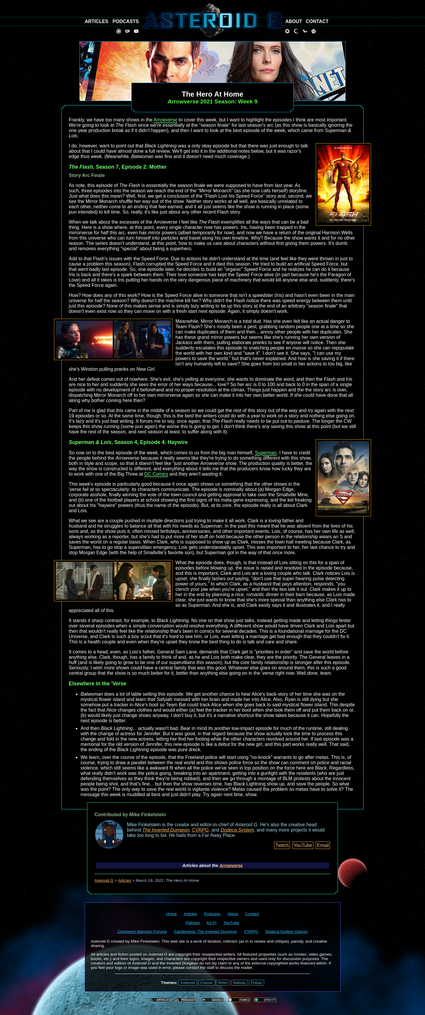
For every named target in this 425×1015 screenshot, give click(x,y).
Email (323, 845)
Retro (223, 982)
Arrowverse (165, 119)
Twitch (282, 845)
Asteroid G (103, 880)
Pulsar (256, 982)
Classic (206, 982)
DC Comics (156, 473)
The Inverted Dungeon (166, 829)
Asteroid (188, 982)
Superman (266, 452)
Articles (124, 880)
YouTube (303, 845)
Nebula (239, 982)
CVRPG (200, 829)
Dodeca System (237, 829)
